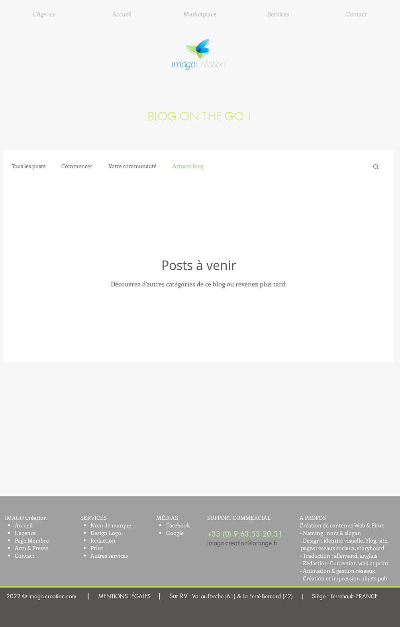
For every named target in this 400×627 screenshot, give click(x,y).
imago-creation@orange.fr (242, 543)
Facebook (178, 525)
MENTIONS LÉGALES (225, 596)
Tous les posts (28, 166)
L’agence (25, 533)
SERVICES (93, 517)
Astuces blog (188, 166)
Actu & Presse (31, 548)
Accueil (24, 525)
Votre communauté (132, 166)
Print (96, 548)
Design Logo (105, 533)
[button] (376, 167)
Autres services (109, 555)
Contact (24, 555)
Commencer (76, 166)
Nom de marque (110, 525)
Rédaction (103, 540)
